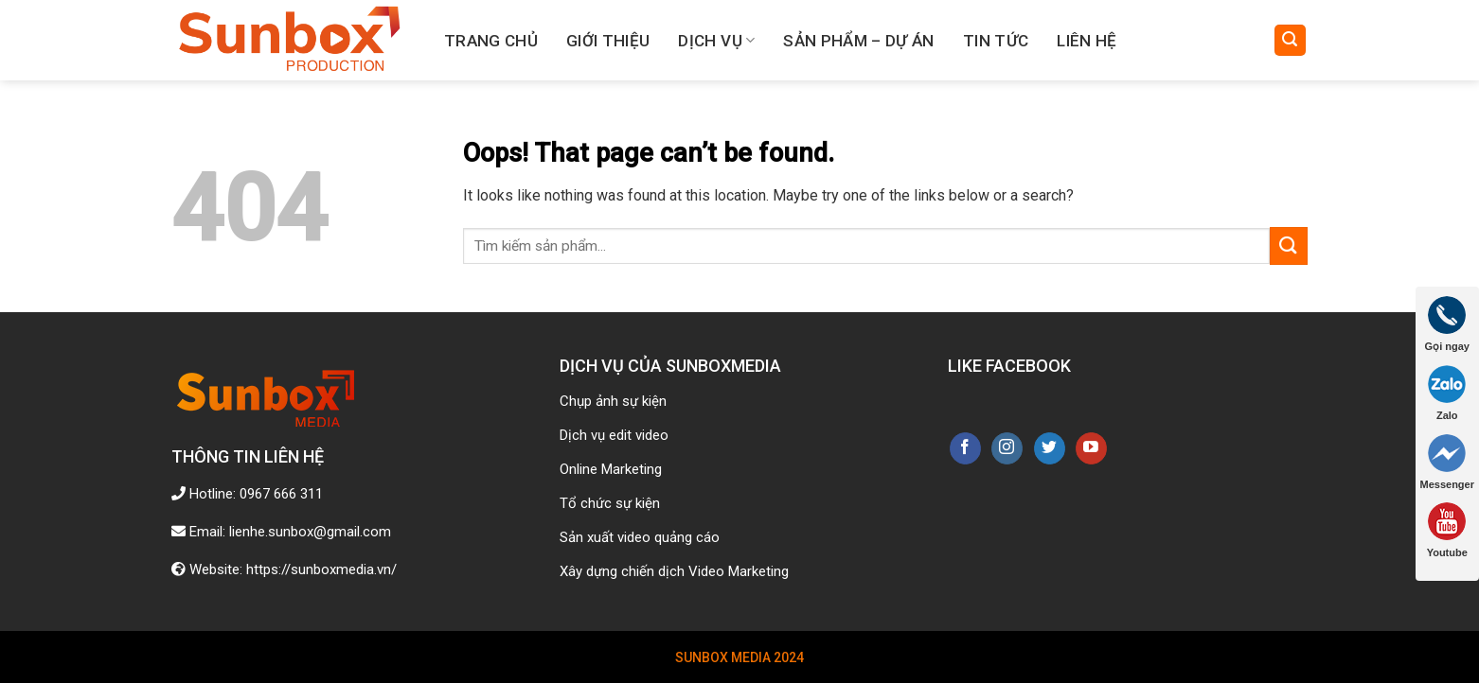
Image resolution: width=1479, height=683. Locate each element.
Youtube (1447, 530)
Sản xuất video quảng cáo (640, 537)
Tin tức (995, 40)
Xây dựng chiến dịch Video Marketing (674, 571)
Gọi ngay (1447, 324)
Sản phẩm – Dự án (858, 40)
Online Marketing (611, 469)
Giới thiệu (608, 40)
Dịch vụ (716, 40)
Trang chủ (491, 40)
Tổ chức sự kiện (610, 503)
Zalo (1447, 393)
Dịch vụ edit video (614, 435)
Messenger (1447, 462)
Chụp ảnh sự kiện (613, 401)
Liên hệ (1086, 40)
